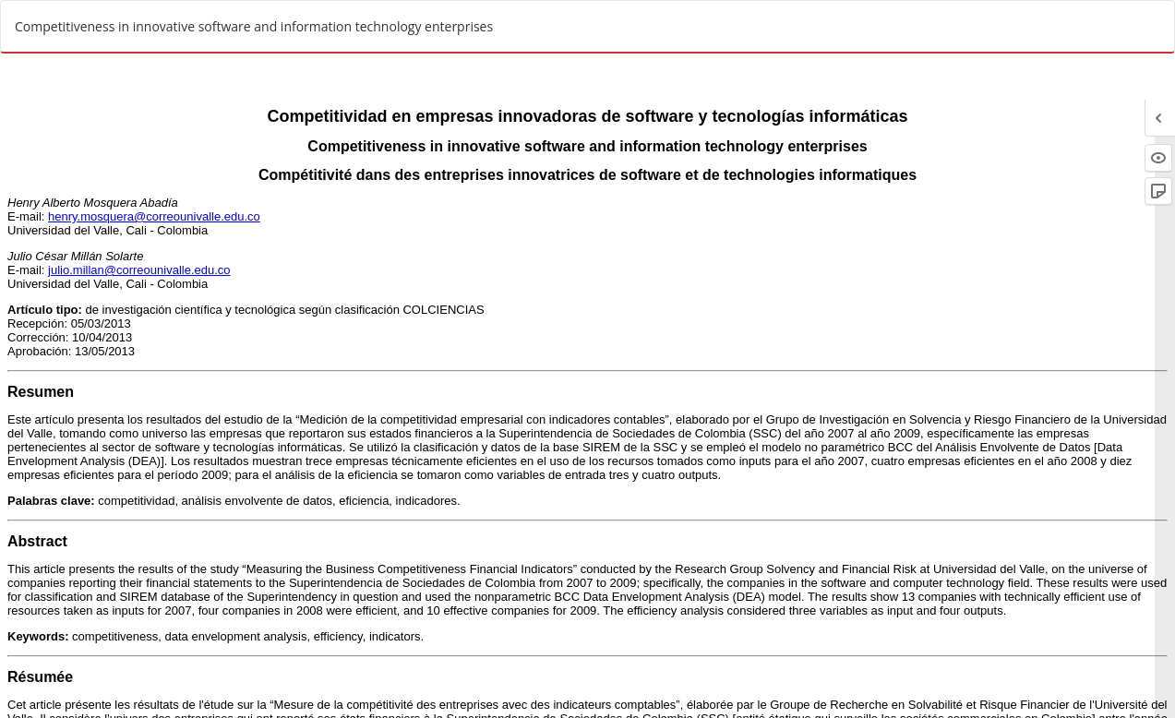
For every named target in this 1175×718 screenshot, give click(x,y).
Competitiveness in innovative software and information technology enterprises (254, 26)
